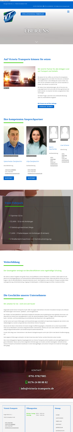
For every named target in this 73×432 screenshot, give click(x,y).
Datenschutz (60, 430)
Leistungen (59, 418)
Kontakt (58, 424)
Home (58, 415)
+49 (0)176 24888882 (10, 170)
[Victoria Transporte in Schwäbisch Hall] (10, 22)
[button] (45, 11)
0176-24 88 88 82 (48, 6)
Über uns (59, 421)
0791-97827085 (38, 6)
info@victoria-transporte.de (62, 6)
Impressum (59, 427)
